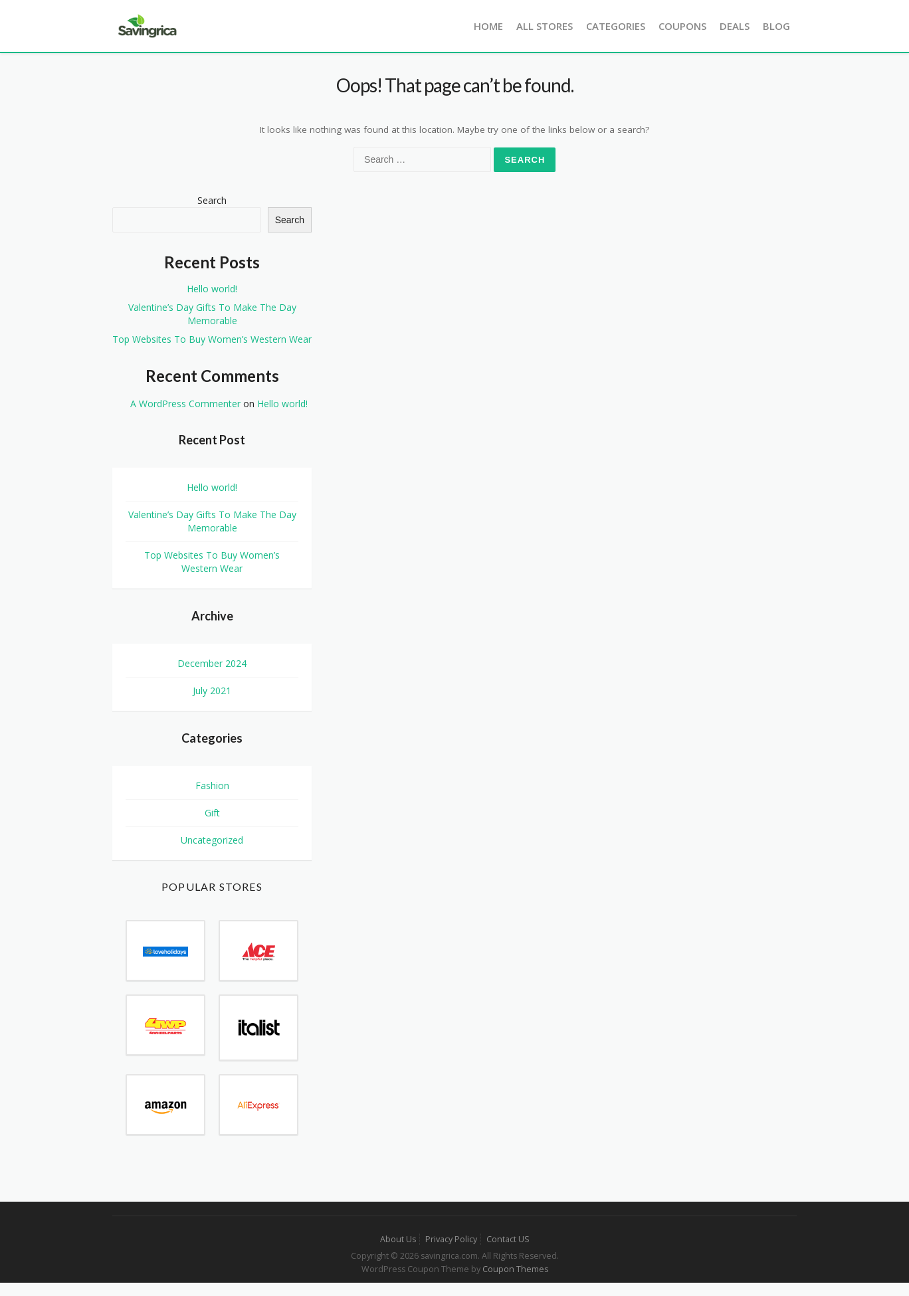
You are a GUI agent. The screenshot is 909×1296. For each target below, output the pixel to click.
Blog (776, 26)
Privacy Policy (451, 1239)
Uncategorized (212, 840)
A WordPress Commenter (185, 403)
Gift (212, 812)
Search (212, 200)
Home (488, 26)
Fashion (212, 785)
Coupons (682, 26)
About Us (398, 1239)
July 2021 (212, 690)
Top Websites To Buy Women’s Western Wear (212, 339)
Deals (735, 26)
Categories (615, 26)
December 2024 (212, 663)
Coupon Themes (515, 1269)
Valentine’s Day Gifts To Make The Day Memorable (212, 314)
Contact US (508, 1239)
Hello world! (212, 288)
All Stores (544, 26)
